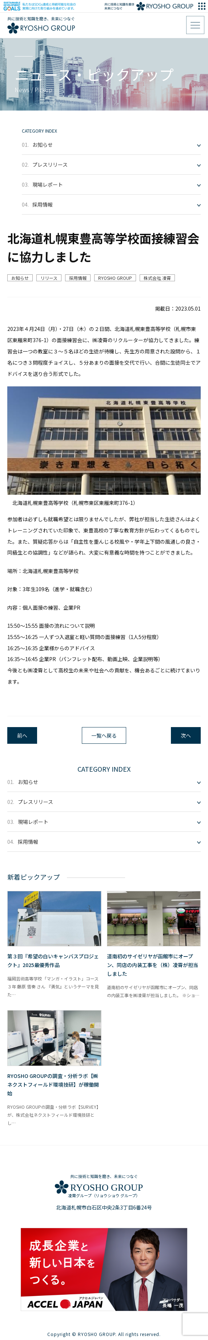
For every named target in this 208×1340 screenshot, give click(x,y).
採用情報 (37, 204)
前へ (22, 735)
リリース (48, 278)
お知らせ (37, 144)
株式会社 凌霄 (157, 278)
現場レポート (42, 184)
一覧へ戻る (104, 735)
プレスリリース (45, 164)
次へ (186, 735)
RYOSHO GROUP (115, 278)
